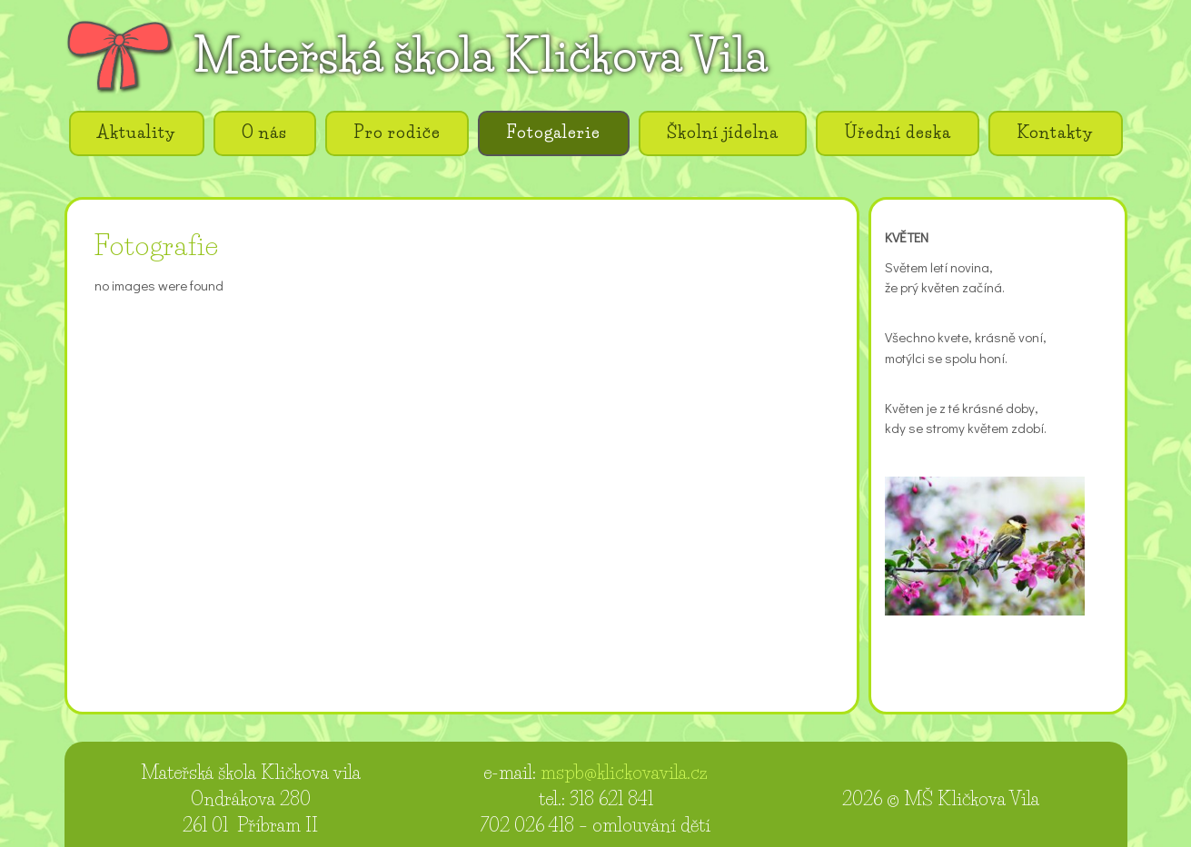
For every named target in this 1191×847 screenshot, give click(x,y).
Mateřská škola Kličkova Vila (480, 55)
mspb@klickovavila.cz (624, 772)
